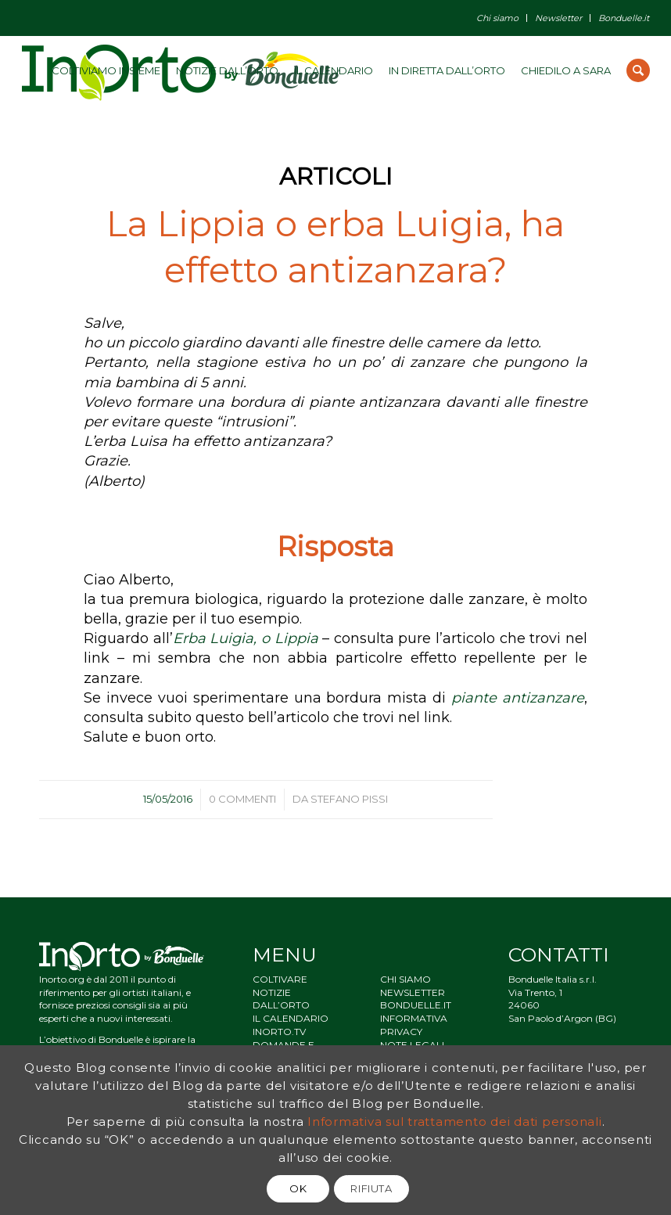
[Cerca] (638, 70)
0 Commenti (242, 799)
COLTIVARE (280, 979)
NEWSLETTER (412, 992)
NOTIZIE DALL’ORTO (281, 999)
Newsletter (558, 18)
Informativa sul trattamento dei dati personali (454, 1121)
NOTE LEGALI (412, 1045)
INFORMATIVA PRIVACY (413, 1024)
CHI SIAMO (405, 979)
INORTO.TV (279, 1031)
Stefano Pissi (349, 799)
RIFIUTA (371, 1188)
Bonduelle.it (623, 18)
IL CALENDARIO (290, 1018)
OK (298, 1188)
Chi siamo (497, 18)
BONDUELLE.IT (415, 1005)
